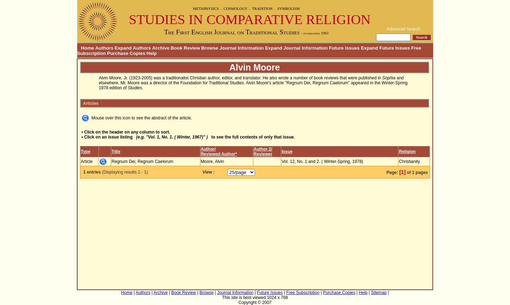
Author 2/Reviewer (263, 152)
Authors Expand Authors (123, 48)
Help (152, 53)
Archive (161, 48)
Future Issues (270, 292)
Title (116, 151)
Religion (407, 151)
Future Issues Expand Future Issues (369, 48)
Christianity (409, 161)
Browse (209, 48)
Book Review (185, 48)
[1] (402, 172)
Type (85, 151)
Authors (143, 292)
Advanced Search (403, 29)
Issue (287, 151)
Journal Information (235, 292)
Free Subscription (302, 292)
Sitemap (379, 292)
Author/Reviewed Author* (219, 152)
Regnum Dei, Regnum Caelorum (142, 161)
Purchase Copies (126, 53)
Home (85, 48)
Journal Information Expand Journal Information (274, 48)
